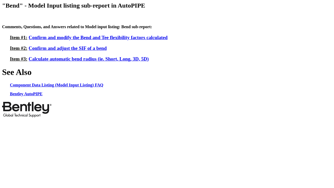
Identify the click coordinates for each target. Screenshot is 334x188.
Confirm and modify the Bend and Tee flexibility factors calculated (98, 37)
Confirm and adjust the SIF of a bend (68, 48)
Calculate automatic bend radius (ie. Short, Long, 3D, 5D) (89, 59)
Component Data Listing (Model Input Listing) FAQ (56, 85)
